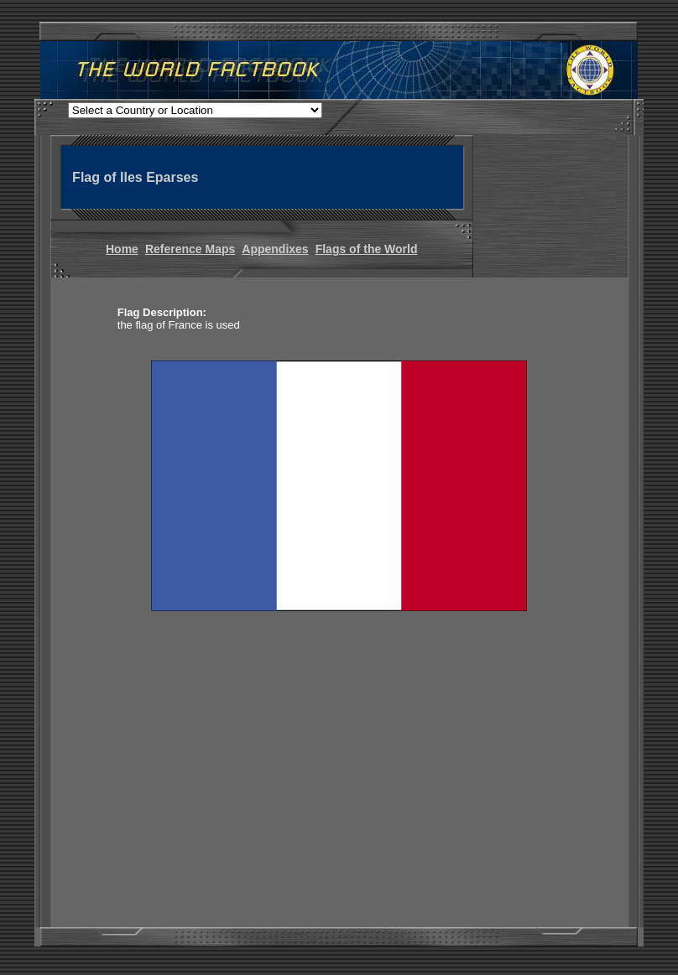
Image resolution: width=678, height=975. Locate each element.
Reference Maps (190, 249)
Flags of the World (367, 249)
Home (122, 249)
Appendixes (275, 249)
